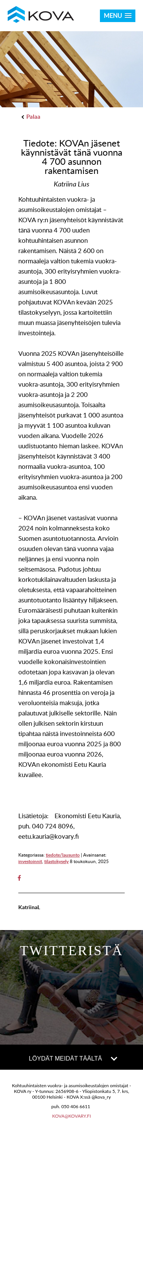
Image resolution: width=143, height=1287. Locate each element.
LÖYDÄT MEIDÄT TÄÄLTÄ (72, 1058)
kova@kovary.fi (71, 1116)
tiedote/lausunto (63, 855)
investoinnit (30, 861)
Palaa (31, 117)
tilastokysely (56, 861)
